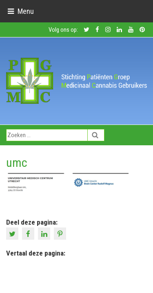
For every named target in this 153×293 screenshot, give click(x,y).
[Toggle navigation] (20, 11)
